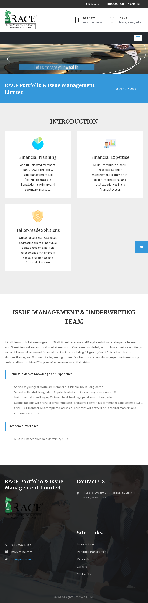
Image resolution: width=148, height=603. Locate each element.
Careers (133, 4)
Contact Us (125, 89)
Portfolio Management (92, 552)
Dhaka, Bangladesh (130, 22)
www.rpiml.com (20, 559)
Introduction (113, 4)
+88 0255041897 (93, 22)
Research (92, 4)
